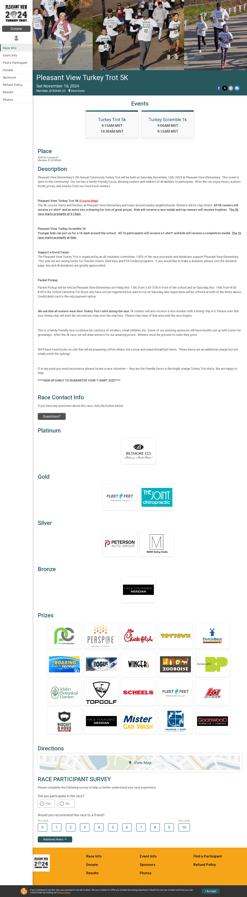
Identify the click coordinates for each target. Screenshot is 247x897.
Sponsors (9, 77)
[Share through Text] (237, 88)
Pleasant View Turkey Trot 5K (82, 77)
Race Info (9, 48)
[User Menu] (16, 37)
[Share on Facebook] (218, 88)
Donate (16, 29)
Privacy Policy (63, 892)
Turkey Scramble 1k (168, 119)
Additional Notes (55, 839)
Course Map (88, 201)
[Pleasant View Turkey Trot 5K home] (16, 13)
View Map (139, 762)
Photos (8, 99)
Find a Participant (15, 62)
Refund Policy (12, 85)
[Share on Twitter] (224, 88)
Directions (78, 91)
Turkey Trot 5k (112, 119)
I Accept (210, 891)
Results (8, 92)
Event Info (10, 55)
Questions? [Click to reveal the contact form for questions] (52, 416)
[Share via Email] (230, 88)
